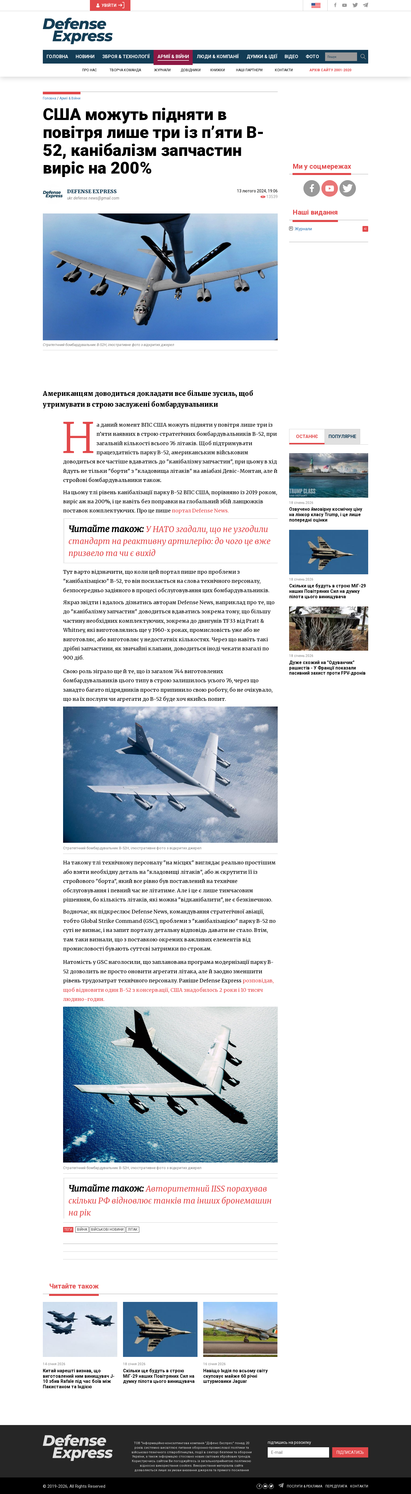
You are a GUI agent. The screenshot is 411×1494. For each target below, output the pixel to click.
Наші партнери (249, 70)
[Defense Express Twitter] (355, 5)
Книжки (217, 70)
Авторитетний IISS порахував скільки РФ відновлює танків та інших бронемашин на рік (172, 1200)
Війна (81, 1230)
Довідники (191, 70)
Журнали (162, 70)
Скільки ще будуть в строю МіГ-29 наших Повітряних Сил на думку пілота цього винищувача (159, 1376)
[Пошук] (363, 56)
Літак (130, 1230)
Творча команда (125, 70)
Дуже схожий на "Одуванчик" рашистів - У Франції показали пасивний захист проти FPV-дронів (327, 667)
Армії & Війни (69, 98)
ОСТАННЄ (307, 436)
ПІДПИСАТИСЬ (350, 1452)
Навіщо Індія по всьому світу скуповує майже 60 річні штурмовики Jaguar (235, 1376)
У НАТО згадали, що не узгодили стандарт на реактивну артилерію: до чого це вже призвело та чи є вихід (172, 541)
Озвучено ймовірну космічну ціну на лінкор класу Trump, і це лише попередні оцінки (326, 514)
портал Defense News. (200, 510)
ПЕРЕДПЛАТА (336, 1485)
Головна (49, 98)
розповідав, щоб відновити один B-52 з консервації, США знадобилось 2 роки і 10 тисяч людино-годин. (168, 989)
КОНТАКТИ (359, 1485)
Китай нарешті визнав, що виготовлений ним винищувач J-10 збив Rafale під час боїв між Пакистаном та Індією (79, 1378)
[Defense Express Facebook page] (336, 5)
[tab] (307, 436)
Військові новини (106, 1230)
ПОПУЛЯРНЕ (342, 436)
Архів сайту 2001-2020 (330, 70)
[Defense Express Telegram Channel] (366, 5)
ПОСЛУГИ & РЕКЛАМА (304, 1485)
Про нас (89, 70)
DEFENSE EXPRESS (93, 191)
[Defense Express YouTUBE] (345, 5)
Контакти (284, 70)
